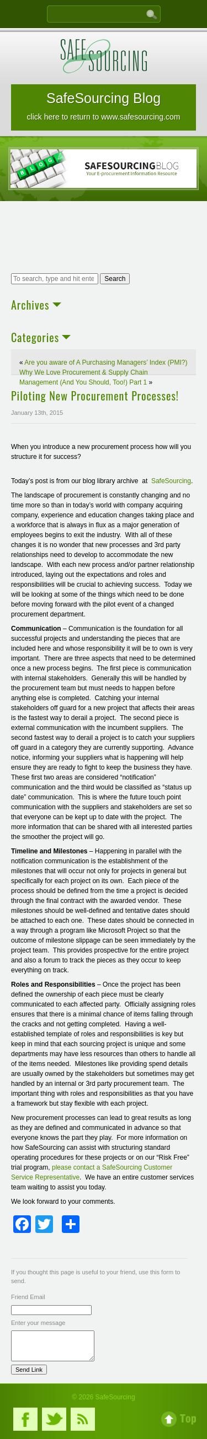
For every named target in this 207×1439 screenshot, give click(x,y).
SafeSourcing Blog (104, 105)
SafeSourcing (171, 481)
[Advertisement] (103, 238)
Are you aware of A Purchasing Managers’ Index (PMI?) (105, 362)
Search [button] (114, 279)
